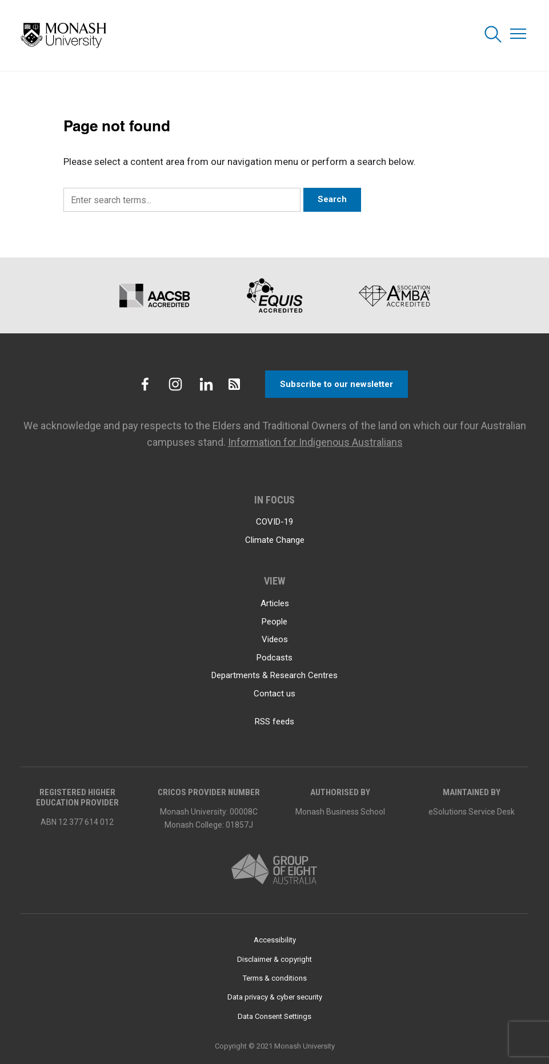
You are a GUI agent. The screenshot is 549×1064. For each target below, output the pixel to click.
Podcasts (274, 657)
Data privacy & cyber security (274, 997)
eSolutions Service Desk (471, 811)
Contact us (274, 693)
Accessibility (275, 940)
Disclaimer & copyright (274, 959)
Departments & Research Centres (274, 675)
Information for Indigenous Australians (315, 442)
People (274, 621)
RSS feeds (274, 721)
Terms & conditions (275, 978)
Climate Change (274, 540)
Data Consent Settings (274, 1016)
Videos (275, 639)
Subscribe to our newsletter (336, 384)
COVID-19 (274, 522)
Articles (275, 603)
